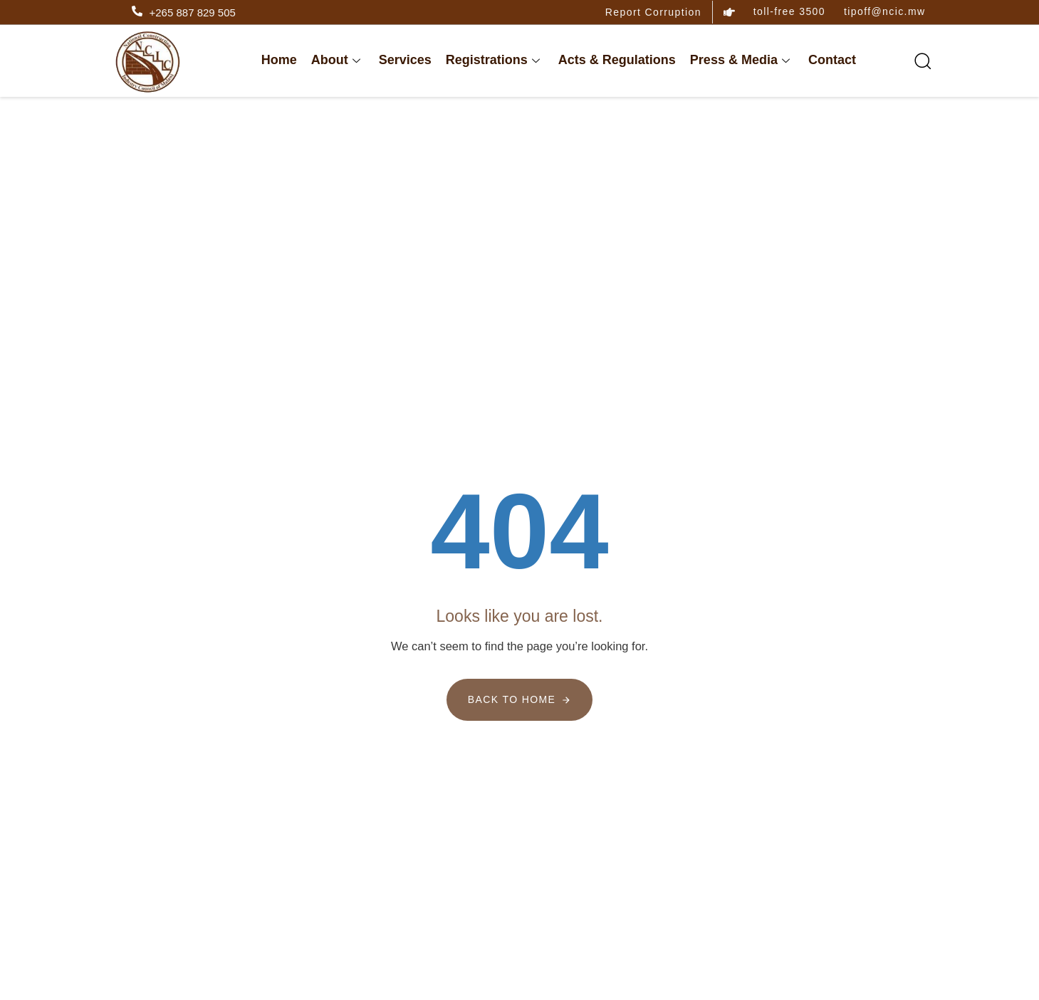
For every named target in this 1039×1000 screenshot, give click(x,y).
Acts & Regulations (617, 60)
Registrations (493, 60)
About (335, 60)
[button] (917, 60)
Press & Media (740, 60)
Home (279, 60)
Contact (832, 60)
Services (405, 60)
